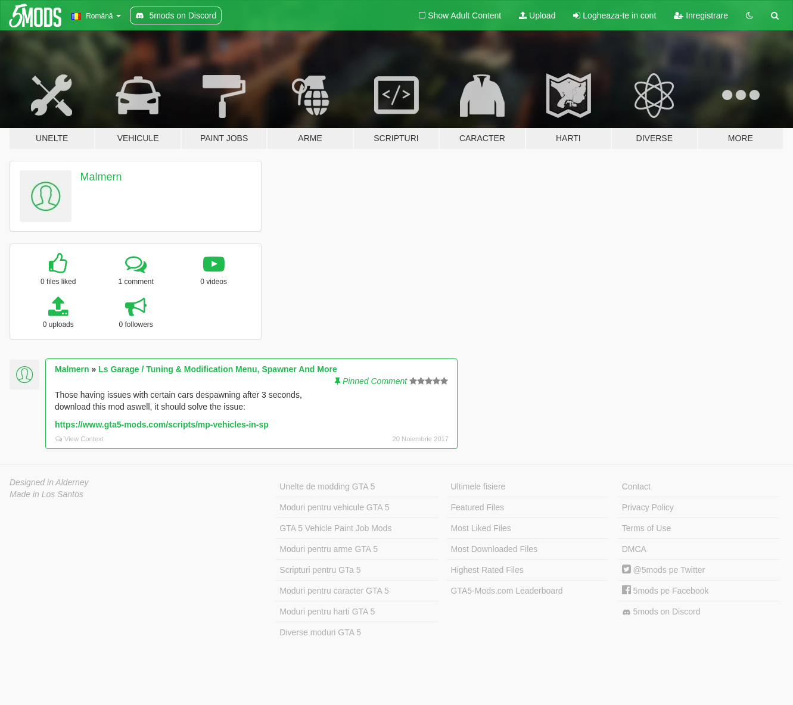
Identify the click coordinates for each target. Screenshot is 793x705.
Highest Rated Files (487, 570)
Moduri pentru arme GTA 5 (328, 549)
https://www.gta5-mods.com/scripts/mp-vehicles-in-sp (162, 424)
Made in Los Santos (46, 494)
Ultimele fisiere (478, 486)
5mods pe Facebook (665, 590)
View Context (79, 438)
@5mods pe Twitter (663, 569)
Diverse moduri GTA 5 (320, 632)
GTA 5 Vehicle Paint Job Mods (335, 528)
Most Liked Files (481, 528)
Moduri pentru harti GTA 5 (327, 611)
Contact (636, 486)
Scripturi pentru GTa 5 (319, 570)
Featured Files (477, 507)
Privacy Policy (648, 507)
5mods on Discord (661, 612)
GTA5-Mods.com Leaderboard (507, 590)
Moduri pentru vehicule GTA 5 (334, 507)
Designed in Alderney (49, 482)
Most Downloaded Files (494, 549)
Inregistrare (701, 15)
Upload (537, 15)
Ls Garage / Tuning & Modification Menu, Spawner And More (217, 369)
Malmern (101, 177)
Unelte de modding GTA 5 (327, 486)
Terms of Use (646, 528)
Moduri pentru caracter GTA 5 (333, 590)
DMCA (634, 549)
